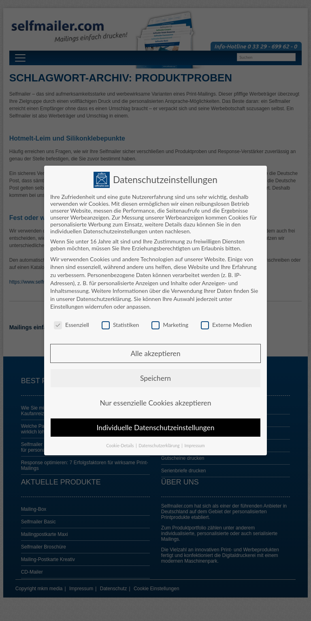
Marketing (169, 323)
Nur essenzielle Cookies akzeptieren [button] (155, 401)
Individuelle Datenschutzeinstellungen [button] (156, 426)
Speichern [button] (155, 377)
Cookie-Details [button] (120, 444)
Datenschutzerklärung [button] (159, 444)
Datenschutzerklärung (103, 297)
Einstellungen (66, 305)
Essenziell (71, 323)
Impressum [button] (195, 444)
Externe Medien (226, 323)
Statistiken (120, 323)
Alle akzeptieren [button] (155, 352)
